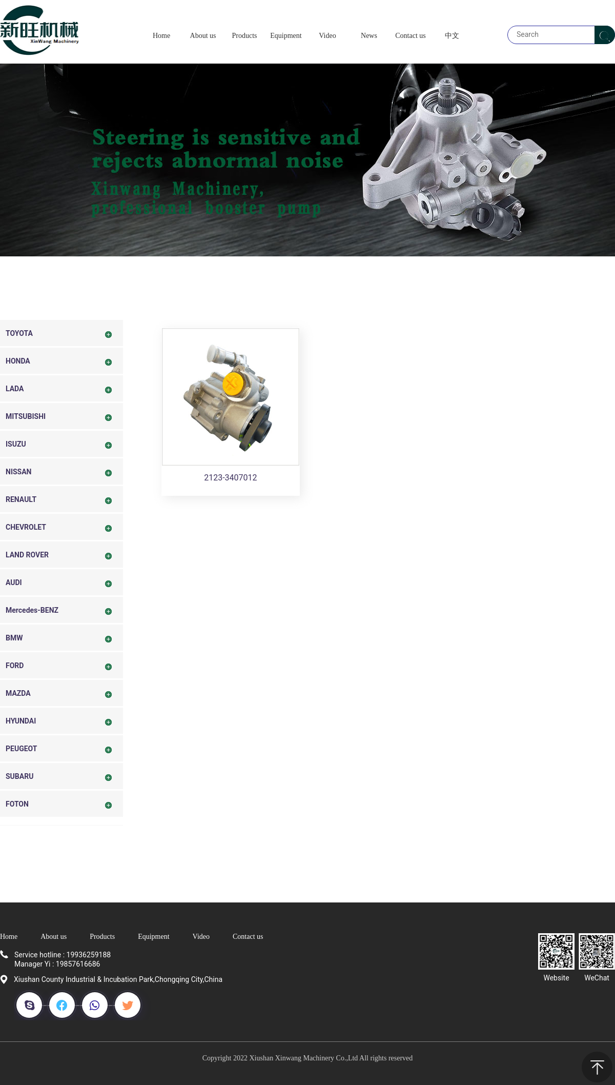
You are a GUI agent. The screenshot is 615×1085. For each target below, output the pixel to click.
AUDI (14, 582)
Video (201, 936)
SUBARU (19, 776)
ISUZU (16, 444)
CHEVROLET (26, 527)
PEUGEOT (21, 749)
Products (102, 936)
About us (53, 936)
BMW (14, 638)
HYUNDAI (21, 721)
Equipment (153, 936)
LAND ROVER (27, 555)
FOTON (17, 804)
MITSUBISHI (26, 416)
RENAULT (21, 499)
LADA (15, 389)
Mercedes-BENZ (32, 610)
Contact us (248, 936)
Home (8, 936)
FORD (15, 665)
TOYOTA (19, 333)
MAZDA (18, 693)
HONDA (18, 361)
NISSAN (19, 472)
